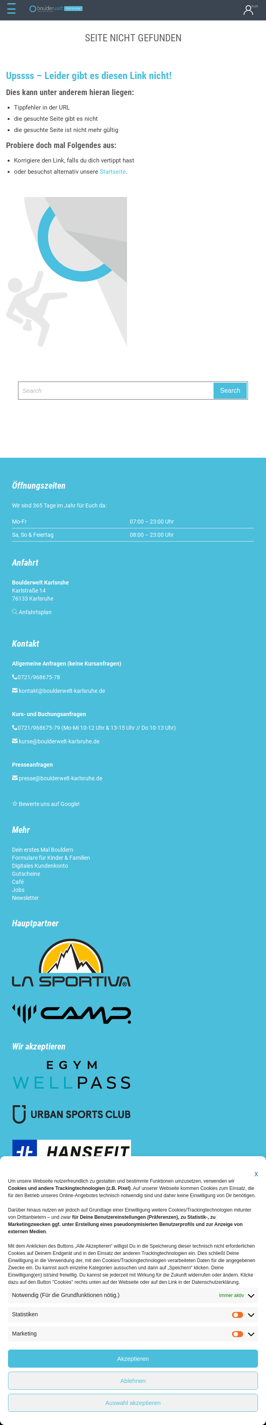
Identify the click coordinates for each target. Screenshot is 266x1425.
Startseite (113, 171)
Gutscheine (26, 874)
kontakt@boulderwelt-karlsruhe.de (62, 691)
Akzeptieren (133, 1358)
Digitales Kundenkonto (40, 866)
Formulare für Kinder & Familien (51, 858)
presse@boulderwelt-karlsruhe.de (60, 778)
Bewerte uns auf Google (48, 804)
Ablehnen (132, 1380)
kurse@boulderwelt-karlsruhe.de (59, 741)
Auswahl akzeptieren (133, 1402)
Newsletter (25, 898)
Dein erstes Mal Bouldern (42, 849)
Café (18, 882)
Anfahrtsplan (35, 612)
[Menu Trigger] (11, 9)
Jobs (18, 890)
